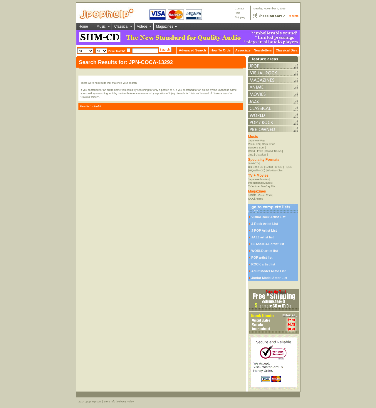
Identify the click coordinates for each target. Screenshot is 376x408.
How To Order (221, 50)
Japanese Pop (256, 140)
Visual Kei (254, 144)
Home (83, 26)
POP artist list (262, 257)
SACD (269, 166)
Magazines (164, 26)
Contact (239, 8)
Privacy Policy (125, 401)
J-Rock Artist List (264, 223)
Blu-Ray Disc (275, 170)
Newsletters (263, 50)
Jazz (251, 154)
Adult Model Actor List (268, 271)
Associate (243, 50)
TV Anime (254, 186)
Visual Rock (265, 195)
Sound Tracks (273, 151)
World (251, 151)
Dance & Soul (256, 147)
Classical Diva (286, 50)
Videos (142, 26)
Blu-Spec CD (255, 166)
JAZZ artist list (262, 237)
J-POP (252, 195)
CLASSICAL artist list (267, 244)
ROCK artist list (263, 264)
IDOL (251, 198)
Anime (259, 198)
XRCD (279, 166)
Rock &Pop (268, 144)
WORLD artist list (264, 251)
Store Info (109, 401)
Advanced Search (192, 50)
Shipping (240, 17)
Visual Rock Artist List (268, 217)
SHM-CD (253, 163)
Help (237, 12)
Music (101, 26)
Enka (260, 151)
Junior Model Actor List (269, 278)
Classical (121, 26)
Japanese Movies (258, 179)
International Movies (260, 182)
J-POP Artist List (264, 230)
